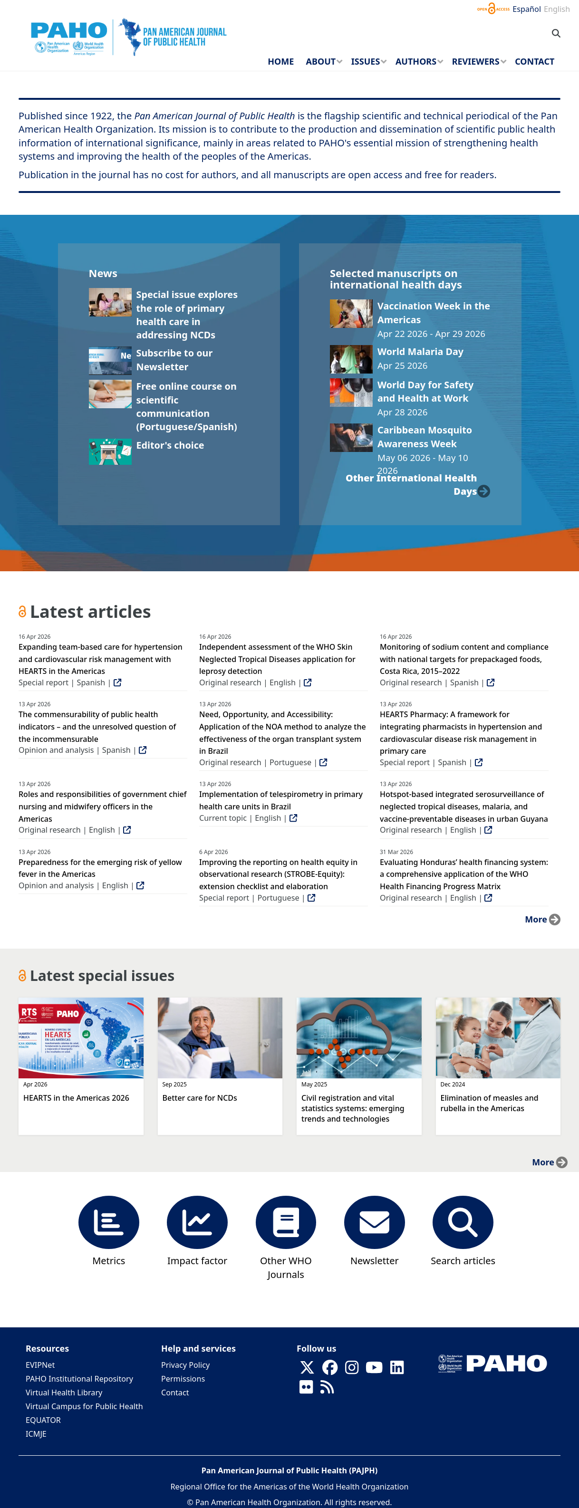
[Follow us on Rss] (327, 1389)
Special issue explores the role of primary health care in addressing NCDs (187, 314)
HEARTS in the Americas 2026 (76, 1098)
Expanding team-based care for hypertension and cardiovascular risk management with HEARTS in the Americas (101, 659)
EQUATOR (43, 1420)
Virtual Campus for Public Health (84, 1406)
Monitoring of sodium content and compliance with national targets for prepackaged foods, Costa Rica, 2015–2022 (464, 659)
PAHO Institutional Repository (79, 1379)
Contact (175, 1392)
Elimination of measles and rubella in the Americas (490, 1103)
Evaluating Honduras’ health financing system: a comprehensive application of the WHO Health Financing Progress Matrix (464, 874)
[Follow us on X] (307, 1370)
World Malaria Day (420, 351)
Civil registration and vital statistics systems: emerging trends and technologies (353, 1108)
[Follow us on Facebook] (330, 1370)
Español (526, 9)
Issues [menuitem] (365, 61)
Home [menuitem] (281, 61)
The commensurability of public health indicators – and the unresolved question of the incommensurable (97, 726)
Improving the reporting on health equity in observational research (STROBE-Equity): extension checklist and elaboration (278, 874)
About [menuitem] (321, 61)
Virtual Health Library (64, 1392)
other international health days (411, 484)
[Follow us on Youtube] (374, 1370)
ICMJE (36, 1434)
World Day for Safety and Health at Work (425, 391)
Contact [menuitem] (534, 61)
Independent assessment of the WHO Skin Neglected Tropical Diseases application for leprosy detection (277, 659)
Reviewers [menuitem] (476, 61)
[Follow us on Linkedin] (397, 1370)
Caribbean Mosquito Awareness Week (424, 436)
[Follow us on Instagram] (351, 1370)
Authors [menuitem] (416, 61)
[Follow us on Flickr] (306, 1389)
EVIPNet (40, 1365)
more (536, 919)
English (557, 9)
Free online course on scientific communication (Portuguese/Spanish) (186, 406)
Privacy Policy (185, 1365)
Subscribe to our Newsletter (174, 359)
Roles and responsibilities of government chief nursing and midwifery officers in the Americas (102, 806)
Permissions (183, 1379)
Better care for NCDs (200, 1098)
